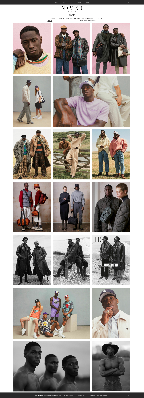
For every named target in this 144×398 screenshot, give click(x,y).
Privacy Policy (81, 395)
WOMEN (56, 2)
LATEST (88, 2)
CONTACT (79, 2)
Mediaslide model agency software (98, 395)
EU (101, 18)
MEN (64, 2)
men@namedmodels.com (90, 20)
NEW (71, 2)
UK (99, 18)
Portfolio (50, 20)
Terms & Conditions (68, 395)
